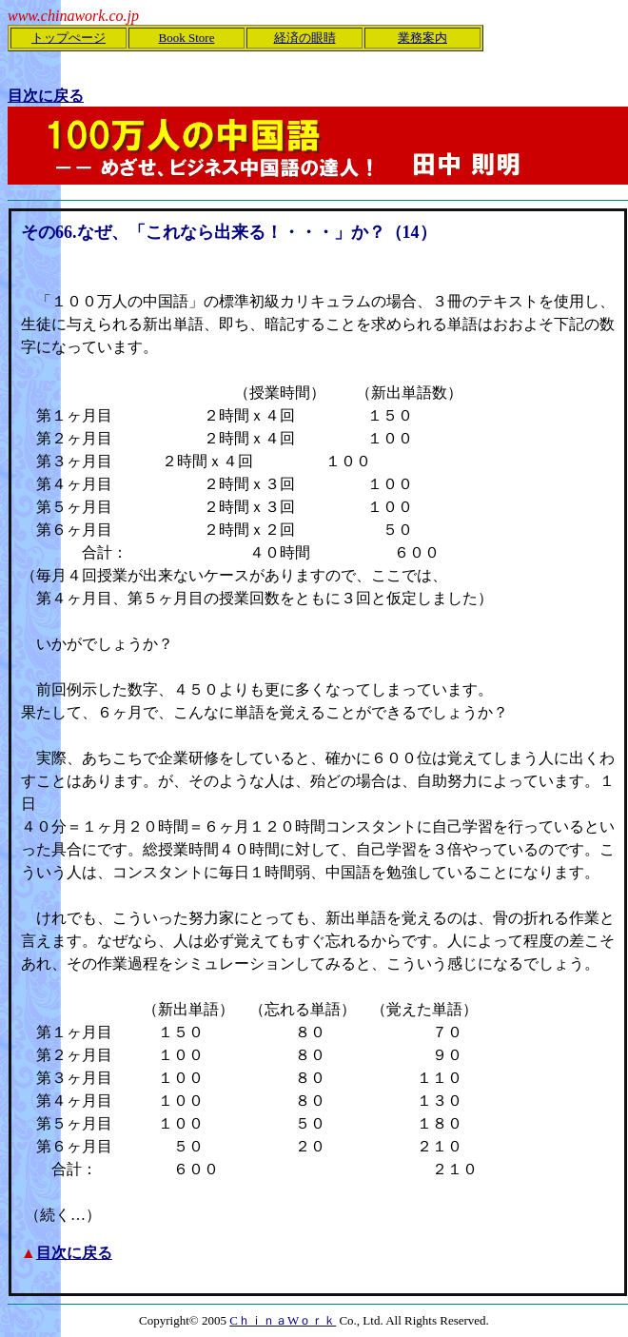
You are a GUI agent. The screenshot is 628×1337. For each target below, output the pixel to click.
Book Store (187, 37)
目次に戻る (74, 1253)
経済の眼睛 (305, 37)
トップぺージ (68, 37)
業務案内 (422, 37)
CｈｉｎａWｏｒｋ (282, 1320)
